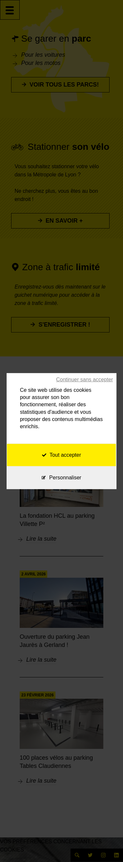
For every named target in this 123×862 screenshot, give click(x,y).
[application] (106, 845)
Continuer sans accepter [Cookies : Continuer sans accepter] (84, 379)
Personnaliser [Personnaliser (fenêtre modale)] (65, 477)
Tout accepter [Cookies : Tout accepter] (61, 455)
